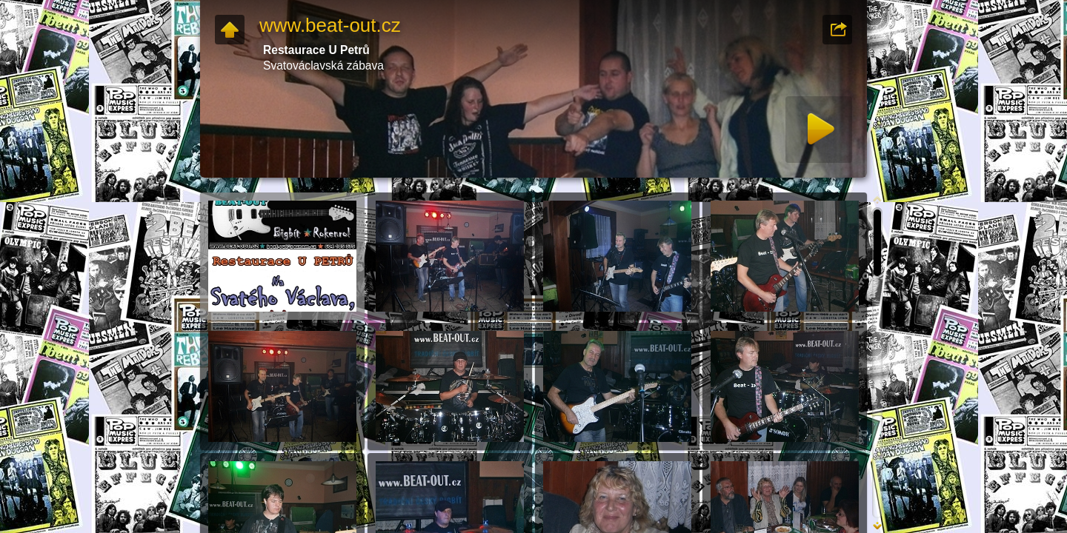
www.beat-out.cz (330, 25)
